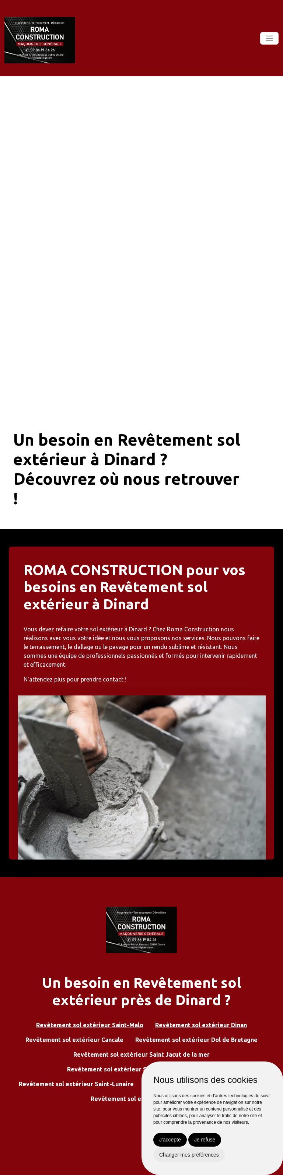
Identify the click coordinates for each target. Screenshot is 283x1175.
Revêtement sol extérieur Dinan (201, 1025)
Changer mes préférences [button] (189, 1155)
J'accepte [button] (170, 1140)
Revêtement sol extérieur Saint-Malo (89, 1025)
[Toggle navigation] (269, 38)
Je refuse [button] (205, 1140)
